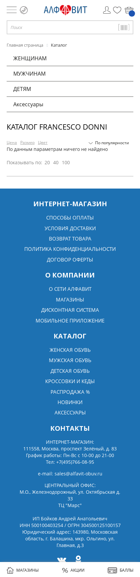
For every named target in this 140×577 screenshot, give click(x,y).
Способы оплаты (70, 217)
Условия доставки (70, 228)
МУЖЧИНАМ (29, 73)
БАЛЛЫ (120, 570)
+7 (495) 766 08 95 (24, 10)
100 (66, 162)
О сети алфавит (70, 289)
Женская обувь (70, 349)
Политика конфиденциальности (70, 249)
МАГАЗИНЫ (23, 570)
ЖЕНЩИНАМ (30, 58)
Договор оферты (70, 259)
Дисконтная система (70, 309)
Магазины (70, 299)
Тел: (70, 462)
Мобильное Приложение (70, 320)
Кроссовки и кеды (70, 381)
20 (47, 162)
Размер (27, 142)
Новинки (70, 402)
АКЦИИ (73, 570)
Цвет (43, 142)
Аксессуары (28, 104)
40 (56, 162)
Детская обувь (70, 370)
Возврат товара (70, 238)
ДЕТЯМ (22, 89)
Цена (12, 142)
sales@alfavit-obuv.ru (78, 473)
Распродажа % (70, 391)
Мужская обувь (70, 360)
